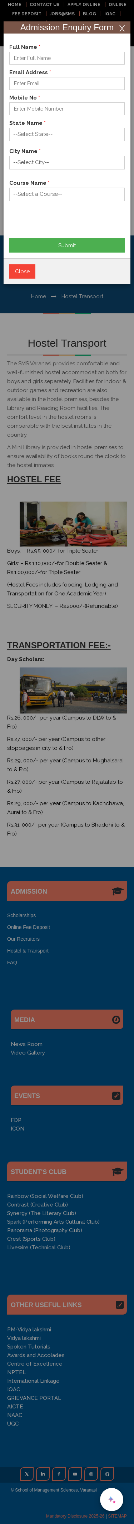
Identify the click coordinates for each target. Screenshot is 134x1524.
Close (22, 271)
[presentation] (63, 219)
